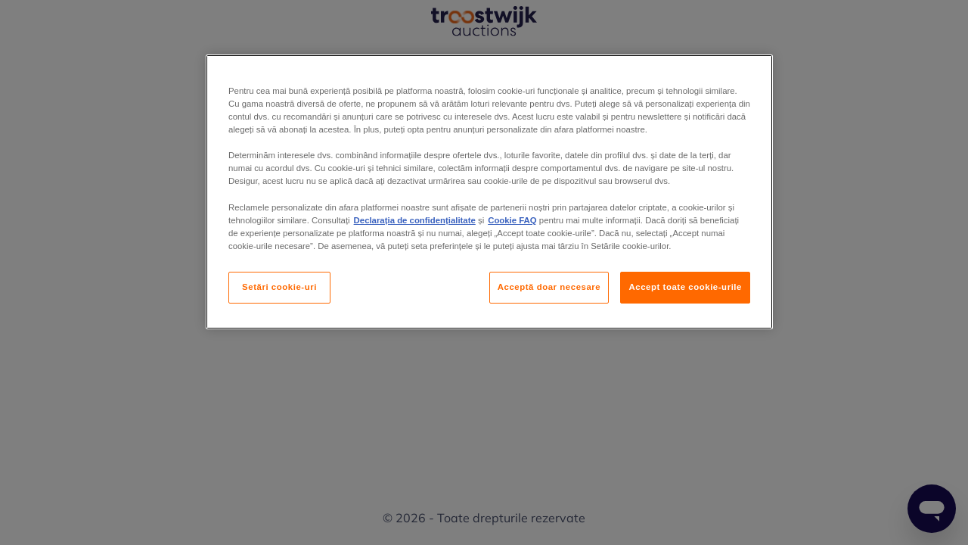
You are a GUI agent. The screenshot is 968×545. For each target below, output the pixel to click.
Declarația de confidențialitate (415, 220)
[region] (489, 191)
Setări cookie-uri (279, 286)
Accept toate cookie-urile (685, 286)
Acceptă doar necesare (549, 286)
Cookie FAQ (512, 220)
